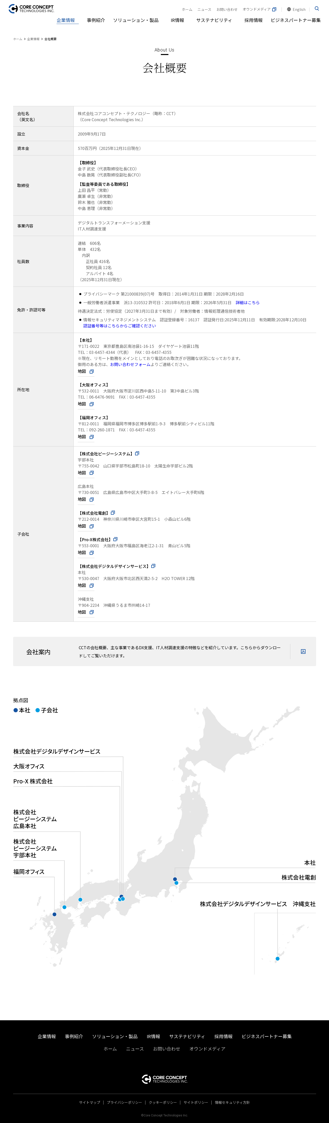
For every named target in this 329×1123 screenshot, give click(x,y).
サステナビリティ (214, 20)
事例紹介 (96, 20)
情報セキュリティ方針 (232, 1102)
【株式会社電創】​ (97, 513)
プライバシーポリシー (124, 1102)
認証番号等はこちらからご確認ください (119, 326)
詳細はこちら (248, 302)
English (299, 9)
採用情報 (253, 20)
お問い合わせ (227, 9)
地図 (82, 371)
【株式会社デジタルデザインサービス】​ (117, 566)
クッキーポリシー (163, 1102)
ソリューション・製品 (136, 20)
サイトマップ (89, 1102)
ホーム (187, 9)
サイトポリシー (196, 1102)
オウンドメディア (260, 9)
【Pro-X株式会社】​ (98, 539)
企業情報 (66, 20)
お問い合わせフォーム (130, 364)
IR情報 (177, 20)
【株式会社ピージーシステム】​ (109, 454)
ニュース (204, 9)
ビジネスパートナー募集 (296, 20)
